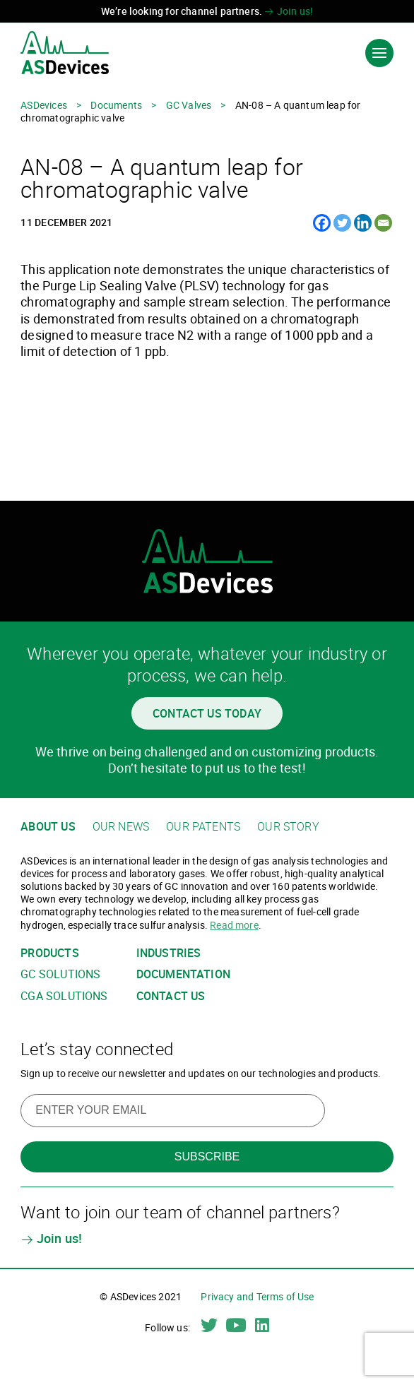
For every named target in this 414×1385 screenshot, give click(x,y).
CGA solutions (63, 996)
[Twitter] (342, 223)
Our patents (203, 826)
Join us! (288, 11)
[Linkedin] (363, 223)
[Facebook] (322, 223)
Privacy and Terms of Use (257, 1296)
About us (47, 826)
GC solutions (60, 974)
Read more (234, 925)
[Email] (383, 223)
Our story (288, 826)
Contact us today (207, 713)
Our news (121, 826)
